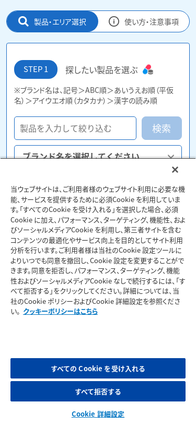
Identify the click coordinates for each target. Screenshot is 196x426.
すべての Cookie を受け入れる (98, 368)
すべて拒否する (98, 391)
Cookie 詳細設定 (98, 414)
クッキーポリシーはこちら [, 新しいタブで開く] (60, 311)
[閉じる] (175, 170)
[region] (98, 292)
